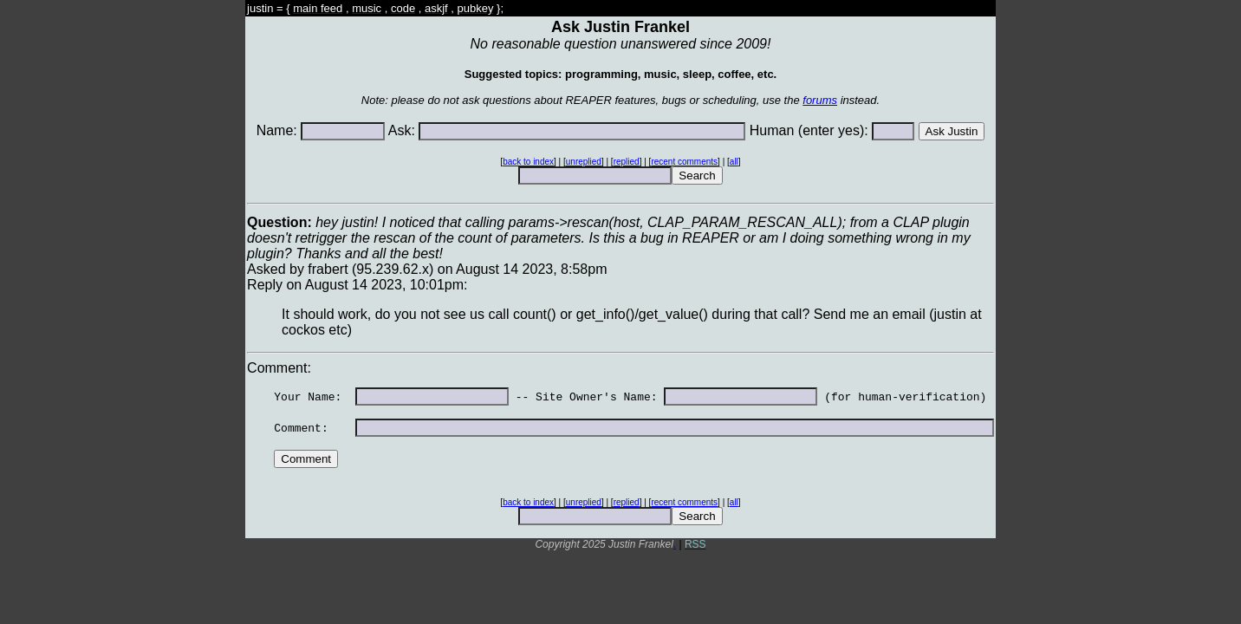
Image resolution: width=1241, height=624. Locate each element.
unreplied (583, 161)
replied (627, 161)
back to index (528, 161)
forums (819, 100)
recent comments (684, 161)
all (734, 161)
